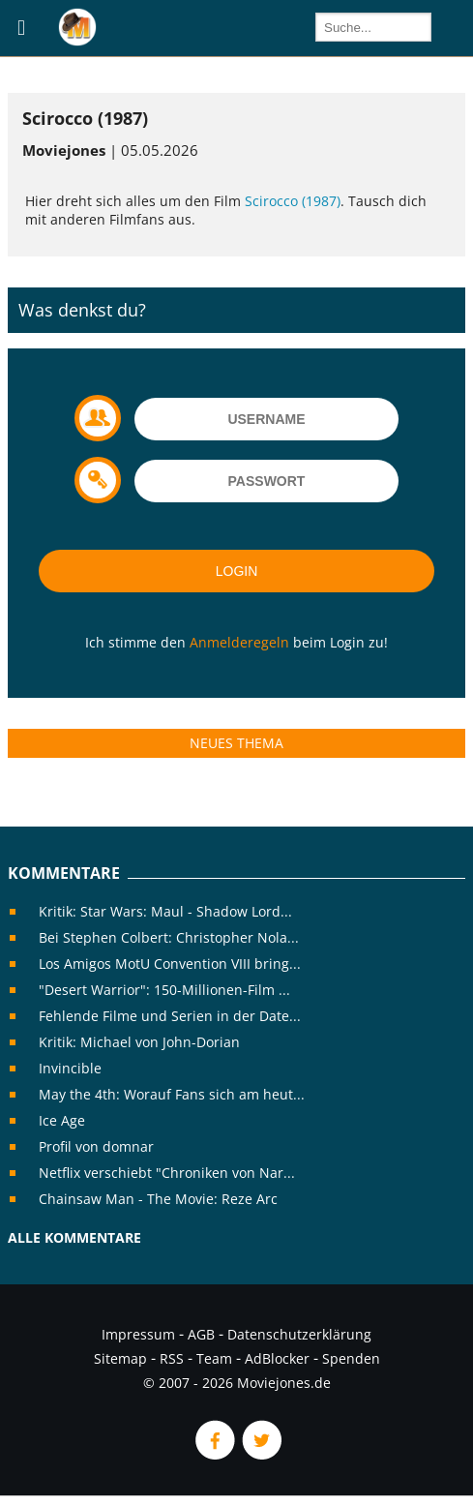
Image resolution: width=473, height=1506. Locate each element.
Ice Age (62, 1120)
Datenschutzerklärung (299, 1334)
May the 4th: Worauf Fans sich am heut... (172, 1094)
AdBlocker (277, 1358)
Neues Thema (236, 743)
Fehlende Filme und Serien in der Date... (170, 1016)
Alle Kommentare (74, 1237)
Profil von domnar (96, 1146)
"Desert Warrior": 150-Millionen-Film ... (164, 989)
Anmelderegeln (239, 642)
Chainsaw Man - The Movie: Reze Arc (158, 1199)
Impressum (138, 1334)
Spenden (351, 1358)
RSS (172, 1358)
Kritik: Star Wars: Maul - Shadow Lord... (165, 911)
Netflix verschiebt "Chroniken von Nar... (167, 1172)
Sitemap (120, 1358)
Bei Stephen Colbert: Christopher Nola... (169, 937)
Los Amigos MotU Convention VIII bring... (170, 963)
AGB (201, 1334)
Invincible (70, 1068)
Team (214, 1358)
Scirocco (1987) (292, 201)
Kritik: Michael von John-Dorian (139, 1042)
